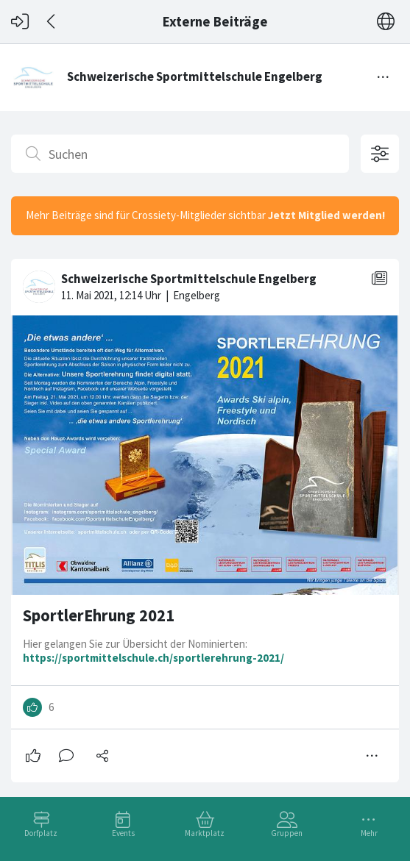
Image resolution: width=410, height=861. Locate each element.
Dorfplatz (40, 833)
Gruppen (287, 833)
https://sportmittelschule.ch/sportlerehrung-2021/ (153, 658)
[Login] (20, 21)
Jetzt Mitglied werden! (326, 215)
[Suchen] (180, 154)
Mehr (369, 833)
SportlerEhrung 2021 (98, 615)
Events (123, 833)
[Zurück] (52, 21)
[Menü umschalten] (383, 77)
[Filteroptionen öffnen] (380, 154)
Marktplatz (205, 833)
